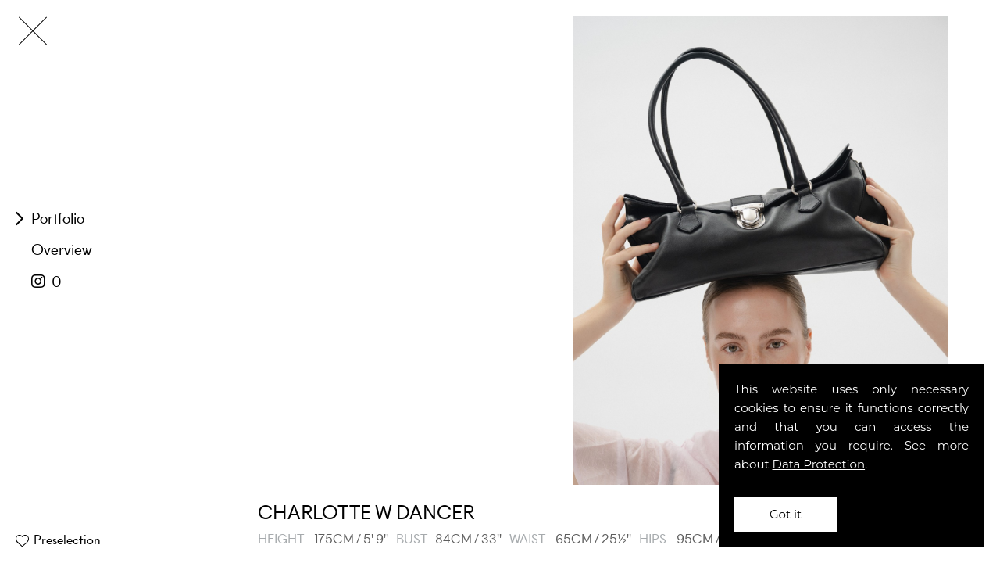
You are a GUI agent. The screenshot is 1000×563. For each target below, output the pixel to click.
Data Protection (819, 464)
